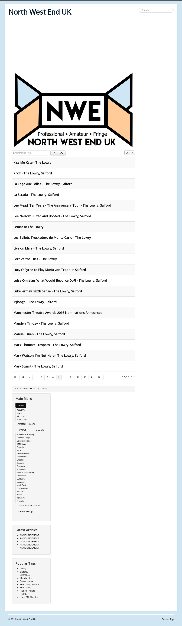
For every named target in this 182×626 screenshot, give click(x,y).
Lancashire (21, 476)
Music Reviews (23, 453)
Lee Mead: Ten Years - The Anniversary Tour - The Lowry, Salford (62, 205)
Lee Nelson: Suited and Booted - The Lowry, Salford (52, 216)
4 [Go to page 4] (29, 377)
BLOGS (40, 430)
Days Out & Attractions (29, 505)
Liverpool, (25, 575)
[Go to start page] (16, 377)
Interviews (21, 416)
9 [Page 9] (58, 377)
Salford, (24, 571)
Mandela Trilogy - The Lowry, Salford (41, 323)
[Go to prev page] (23, 377)
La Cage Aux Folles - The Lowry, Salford (42, 184)
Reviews (22, 430)
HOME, (23, 594)
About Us (21, 410)
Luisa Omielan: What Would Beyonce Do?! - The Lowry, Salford (60, 280)
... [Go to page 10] (65, 377)
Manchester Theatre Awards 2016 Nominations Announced (57, 313)
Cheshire (20, 460)
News (19, 413)
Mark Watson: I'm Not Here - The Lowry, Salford (49, 355)
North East (21, 485)
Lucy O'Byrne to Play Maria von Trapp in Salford (49, 270)
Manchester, (26, 578)
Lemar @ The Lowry (28, 227)
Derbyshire (21, 466)
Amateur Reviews (26, 424)
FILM (19, 450)
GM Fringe (21, 444)
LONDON (21, 479)
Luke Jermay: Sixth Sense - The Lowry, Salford (47, 291)
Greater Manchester (25, 472)
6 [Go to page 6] (41, 377)
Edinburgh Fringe (24, 441)
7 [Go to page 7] (47, 377)
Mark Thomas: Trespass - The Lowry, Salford (47, 345)
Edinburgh (21, 469)
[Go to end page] (99, 377)
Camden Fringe (23, 438)
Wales (19, 495)
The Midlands (22, 488)
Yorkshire (21, 498)
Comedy (20, 447)
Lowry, (23, 568)
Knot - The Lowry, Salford (32, 173)
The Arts (20, 501)
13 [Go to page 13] (85, 377)
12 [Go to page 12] (78, 377)
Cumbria (20, 463)
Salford (20, 491)
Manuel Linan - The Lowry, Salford (39, 334)
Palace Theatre (27, 590)
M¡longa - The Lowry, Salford (35, 302)
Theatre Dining (25, 511)
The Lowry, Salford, (30, 584)
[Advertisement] (91, 44)
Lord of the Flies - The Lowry (35, 259)
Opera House (26, 581)
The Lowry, (25, 587)
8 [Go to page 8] (53, 377)
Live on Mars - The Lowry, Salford (38, 248)
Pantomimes (22, 457)
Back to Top (168, 619)
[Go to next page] (92, 377)
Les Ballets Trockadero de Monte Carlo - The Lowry (52, 237)
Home (21, 405)
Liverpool (21, 482)
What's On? (22, 419)
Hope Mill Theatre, (29, 597)
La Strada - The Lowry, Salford (36, 195)
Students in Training (25, 434)
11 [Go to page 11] (71, 377)
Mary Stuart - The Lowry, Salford (38, 366)
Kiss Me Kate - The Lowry (32, 162)
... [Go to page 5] (36, 377)
